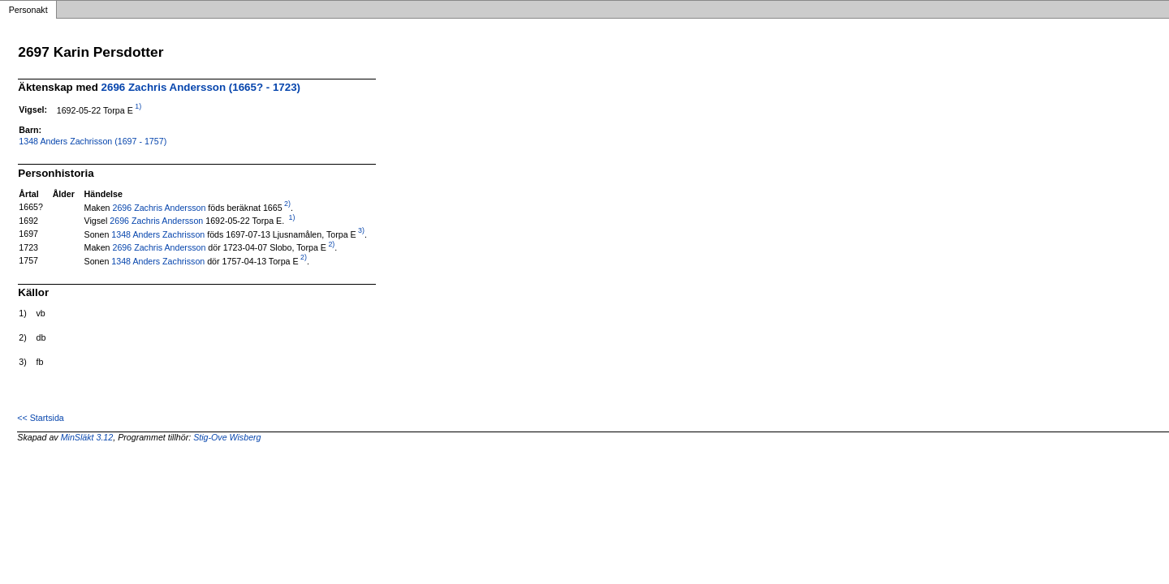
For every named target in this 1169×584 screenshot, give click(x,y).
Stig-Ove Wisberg (227, 437)
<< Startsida (40, 418)
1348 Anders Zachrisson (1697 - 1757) (92, 141)
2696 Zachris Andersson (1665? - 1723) (200, 87)
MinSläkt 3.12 (87, 437)
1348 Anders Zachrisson (158, 233)
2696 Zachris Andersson (158, 207)
